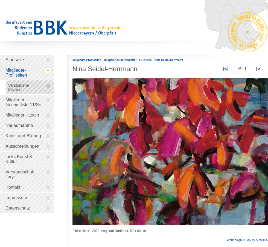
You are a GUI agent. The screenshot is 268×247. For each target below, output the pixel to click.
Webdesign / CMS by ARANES (247, 240)
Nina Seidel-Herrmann (169, 60)
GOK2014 (145, 60)
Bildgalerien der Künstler (120, 60)
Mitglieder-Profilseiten (87, 60)
